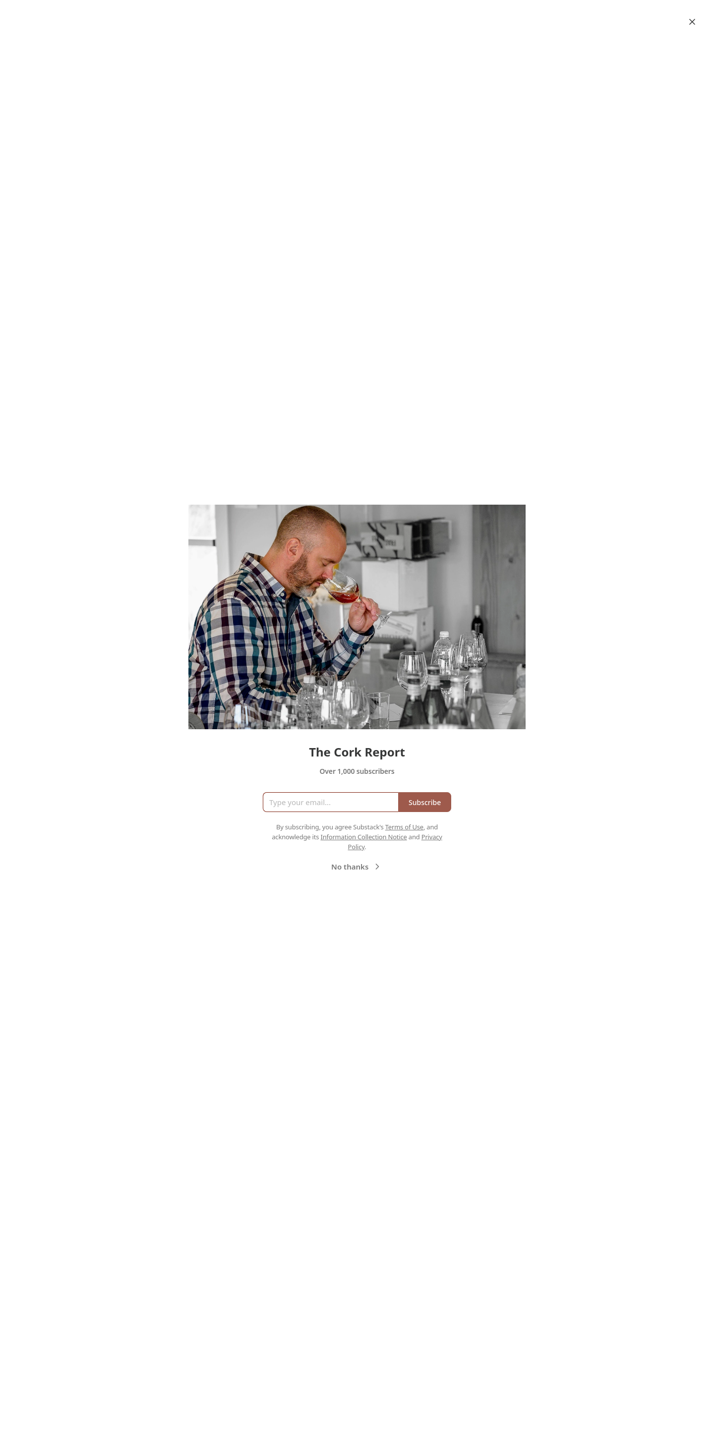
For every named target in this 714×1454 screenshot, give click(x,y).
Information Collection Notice (363, 836)
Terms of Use (404, 826)
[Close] (692, 22)
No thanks (356, 867)
